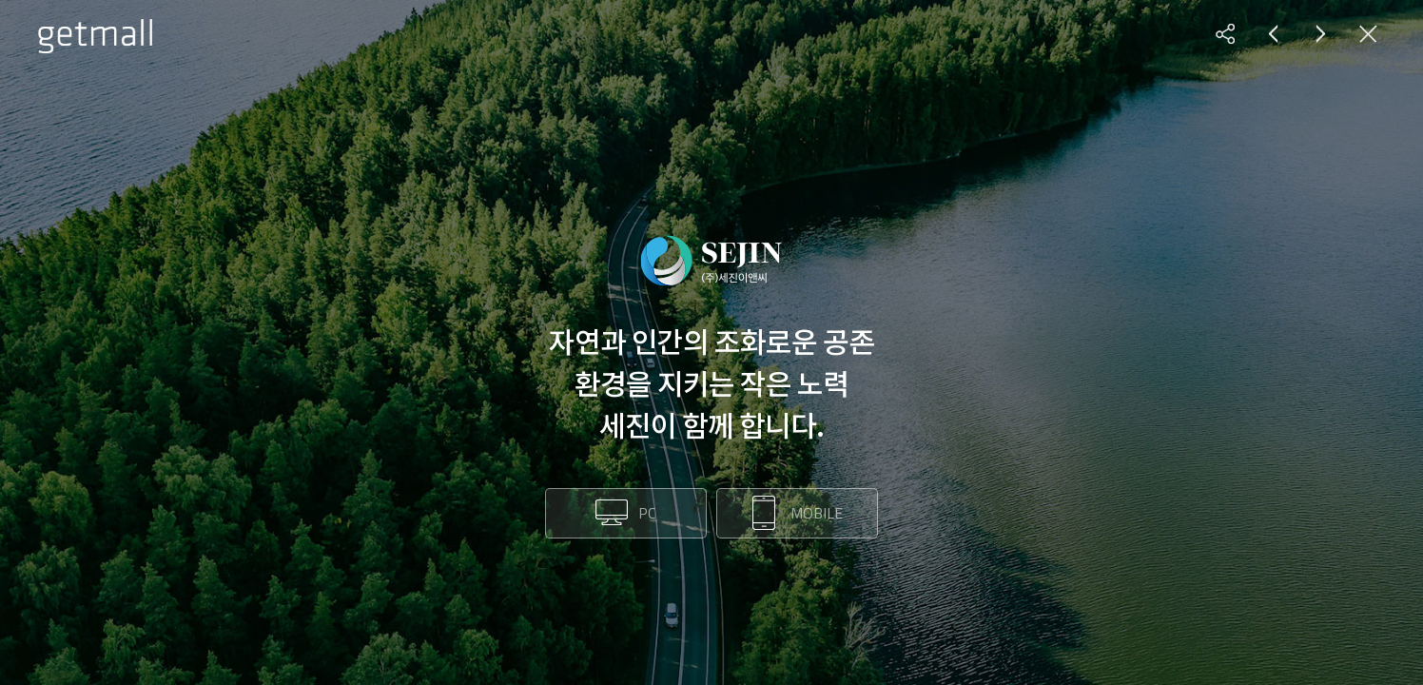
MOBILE (816, 512)
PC (646, 512)
